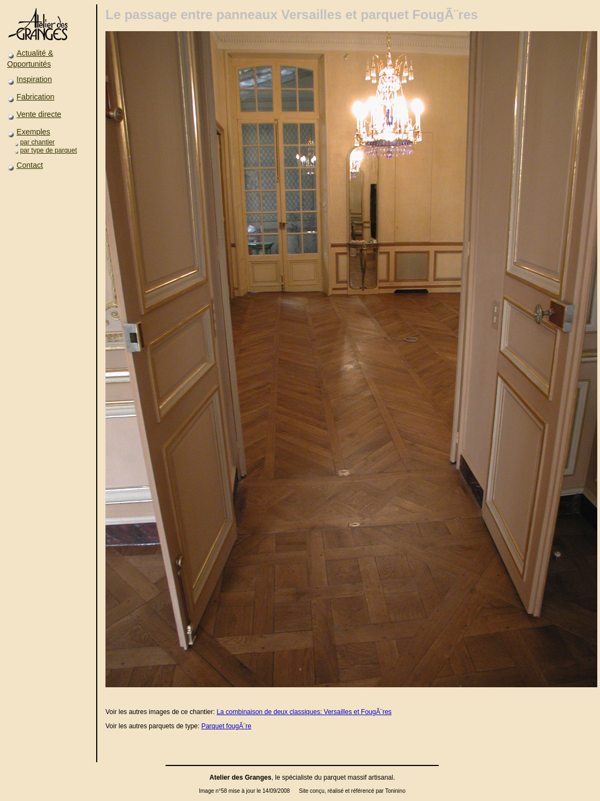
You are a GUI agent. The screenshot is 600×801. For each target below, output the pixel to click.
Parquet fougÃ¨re (226, 726)
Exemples (33, 131)
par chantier (37, 142)
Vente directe (38, 114)
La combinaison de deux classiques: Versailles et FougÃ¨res (303, 712)
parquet (334, 777)
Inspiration (34, 79)
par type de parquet (48, 150)
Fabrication (35, 96)
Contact (29, 165)
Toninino (395, 791)
